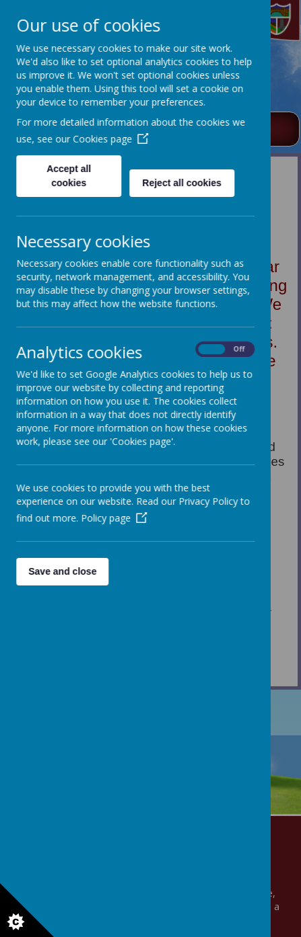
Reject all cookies (182, 182)
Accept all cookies (68, 175)
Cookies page (110, 138)
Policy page (114, 518)
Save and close (62, 571)
